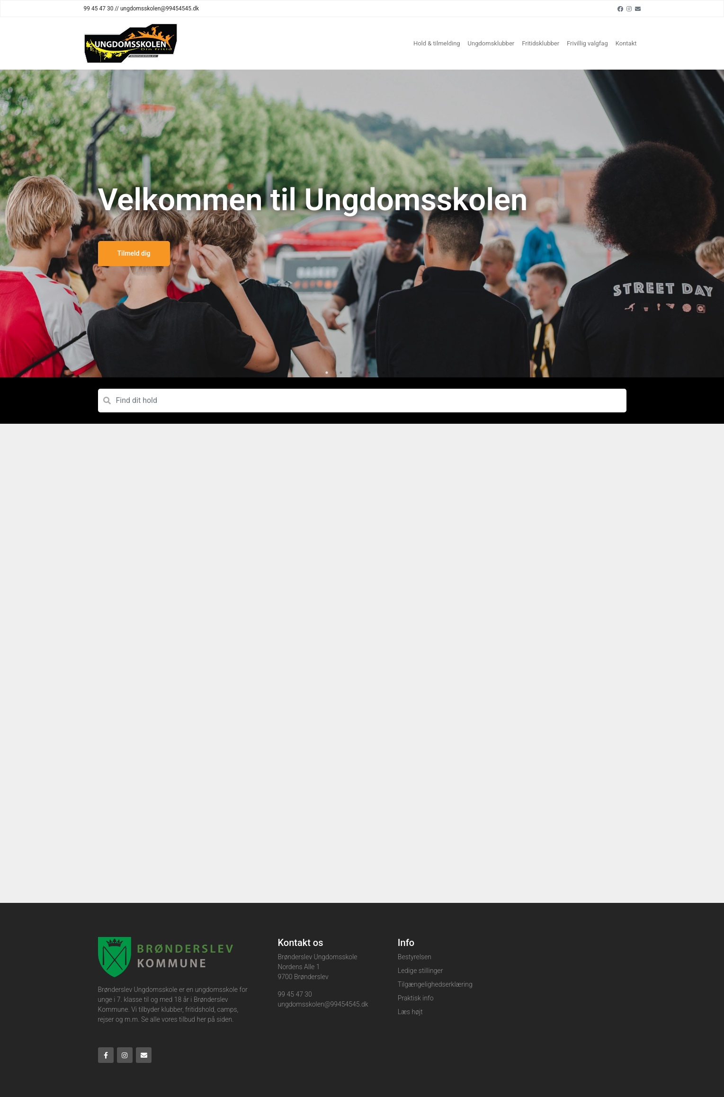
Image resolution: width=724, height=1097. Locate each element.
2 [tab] (341, 372)
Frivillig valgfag (587, 43)
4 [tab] (369, 372)
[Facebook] (620, 8)
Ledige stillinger (420, 970)
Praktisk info (416, 998)
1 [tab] (326, 372)
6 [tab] (397, 372)
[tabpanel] (362, 223)
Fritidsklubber (540, 43)
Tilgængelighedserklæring (435, 984)
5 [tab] (383, 372)
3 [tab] (355, 372)
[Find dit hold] (362, 400)
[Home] (131, 43)
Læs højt (410, 1012)
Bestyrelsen (414, 957)
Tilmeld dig (134, 253)
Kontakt (626, 43)
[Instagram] (629, 8)
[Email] (638, 8)
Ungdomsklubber (491, 43)
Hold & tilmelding (436, 43)
